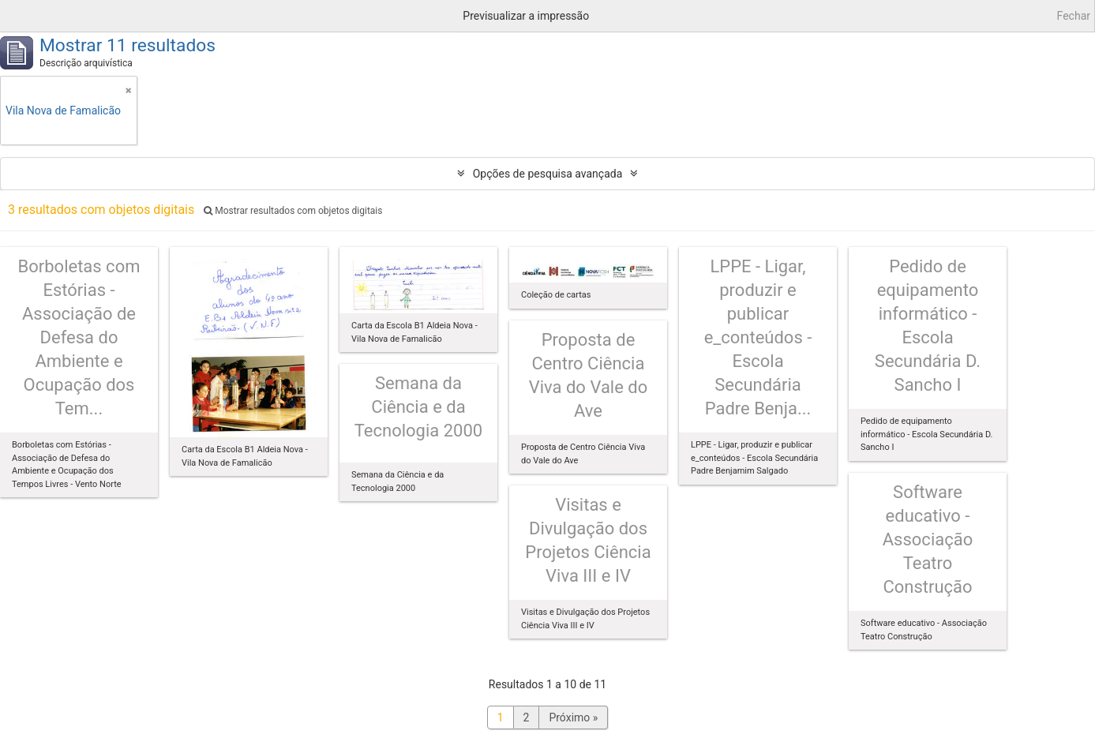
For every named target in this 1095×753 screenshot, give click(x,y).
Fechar (1073, 15)
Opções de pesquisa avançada (548, 173)
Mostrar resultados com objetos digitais (293, 210)
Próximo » (573, 717)
